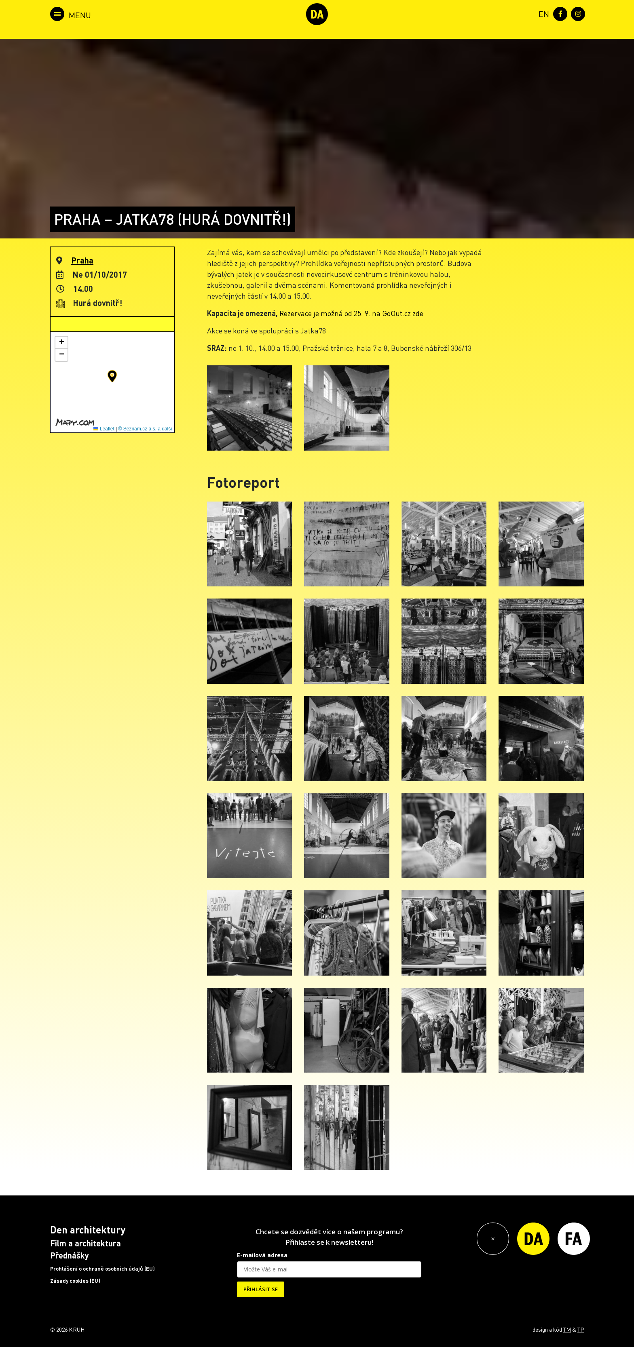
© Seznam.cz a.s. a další (145, 429)
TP (580, 1329)
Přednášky (69, 1255)
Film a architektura (85, 1243)
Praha (82, 260)
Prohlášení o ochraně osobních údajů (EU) (102, 1268)
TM (567, 1329)
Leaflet (103, 429)
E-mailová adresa (262, 1255)
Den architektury (87, 1229)
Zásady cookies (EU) (75, 1280)
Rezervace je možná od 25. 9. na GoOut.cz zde (351, 313)
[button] (112, 376)
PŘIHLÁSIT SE (260, 1289)
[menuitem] (542, 13)
